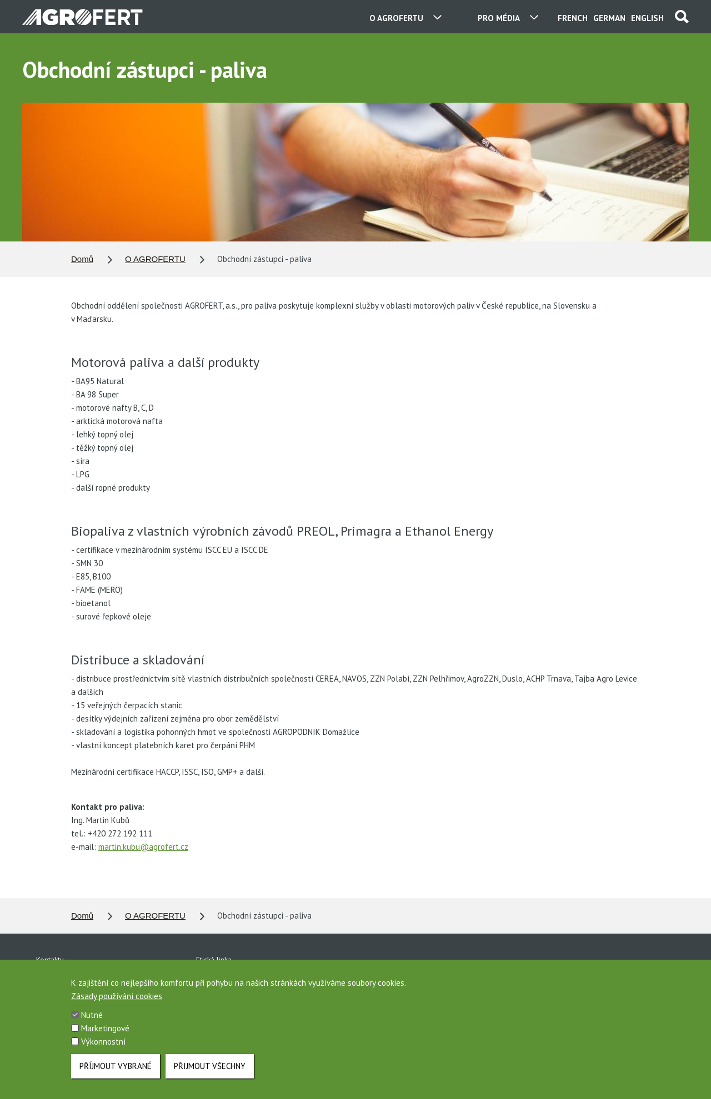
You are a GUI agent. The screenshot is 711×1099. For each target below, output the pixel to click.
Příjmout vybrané (115, 1077)
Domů (82, 259)
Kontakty (50, 960)
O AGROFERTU (155, 259)
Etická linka (214, 960)
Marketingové (105, 1039)
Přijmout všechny (210, 1077)
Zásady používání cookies (116, 1007)
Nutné (92, 1026)
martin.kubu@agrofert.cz (143, 846)
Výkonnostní (103, 1052)
